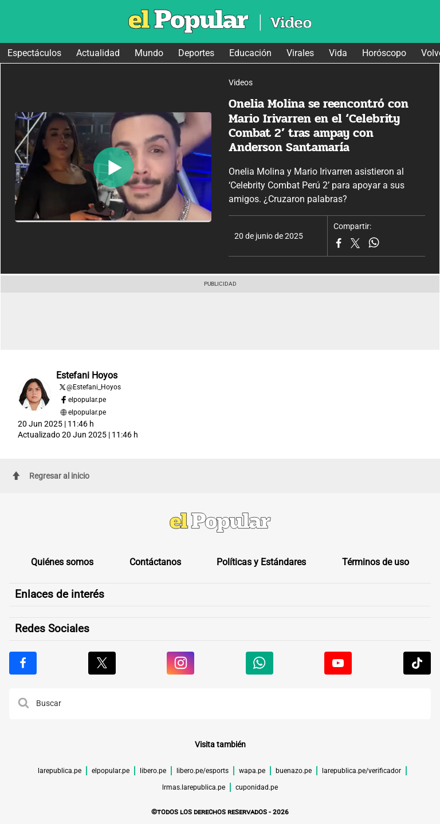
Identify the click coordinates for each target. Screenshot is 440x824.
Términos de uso (375, 562)
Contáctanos (155, 562)
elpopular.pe (87, 400)
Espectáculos (34, 53)
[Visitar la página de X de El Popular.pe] (102, 663)
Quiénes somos (62, 562)
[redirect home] (220, 524)
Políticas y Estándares (261, 562)
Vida (338, 53)
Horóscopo (384, 53)
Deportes (196, 53)
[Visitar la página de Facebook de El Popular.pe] (23, 663)
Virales (300, 53)
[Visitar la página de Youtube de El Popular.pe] (338, 663)
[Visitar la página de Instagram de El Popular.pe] (180, 663)
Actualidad (98, 53)
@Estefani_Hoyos (93, 387)
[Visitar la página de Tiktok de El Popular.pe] (417, 663)
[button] (23, 704)
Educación (250, 53)
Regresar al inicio (51, 475)
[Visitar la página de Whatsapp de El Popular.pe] (259, 663)
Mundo (149, 53)
